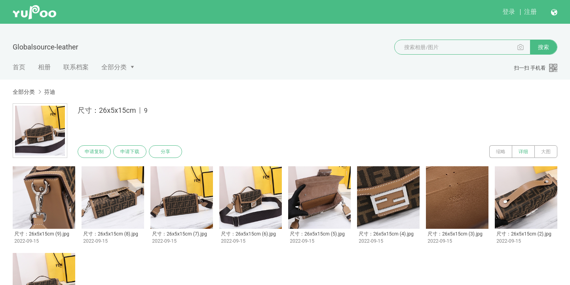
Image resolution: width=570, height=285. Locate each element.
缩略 (500, 151)
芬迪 (49, 92)
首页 (19, 67)
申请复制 (94, 151)
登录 (508, 11)
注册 (530, 11)
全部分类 (114, 67)
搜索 (543, 47)
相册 (44, 67)
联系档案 (76, 67)
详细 (523, 151)
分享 (165, 151)
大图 (546, 151)
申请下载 (129, 151)
